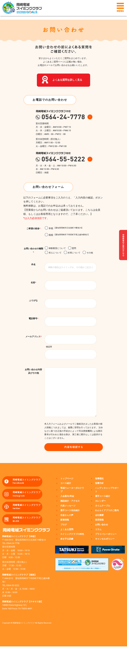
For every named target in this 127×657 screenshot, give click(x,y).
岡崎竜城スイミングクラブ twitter (27, 517)
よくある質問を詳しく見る (67, 80)
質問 (72, 249)
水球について (72, 253)
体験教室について (55, 249)
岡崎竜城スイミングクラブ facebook (27, 491)
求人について (53, 253)
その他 (88, 253)
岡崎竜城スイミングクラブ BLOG (27, 530)
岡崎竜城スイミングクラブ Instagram (27, 504)
